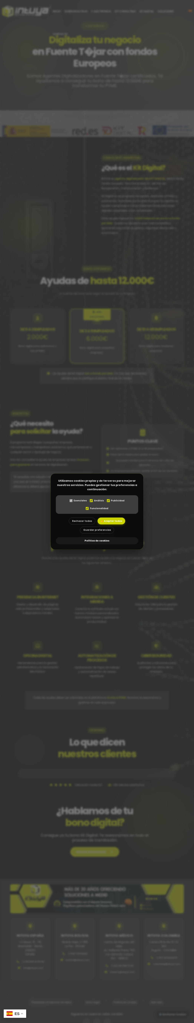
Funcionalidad (97, 508)
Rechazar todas (80, 521)
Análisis (96, 500)
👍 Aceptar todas (112, 521)
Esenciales (77, 500)
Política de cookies (97, 541)
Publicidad (116, 500)
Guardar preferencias (97, 531)
